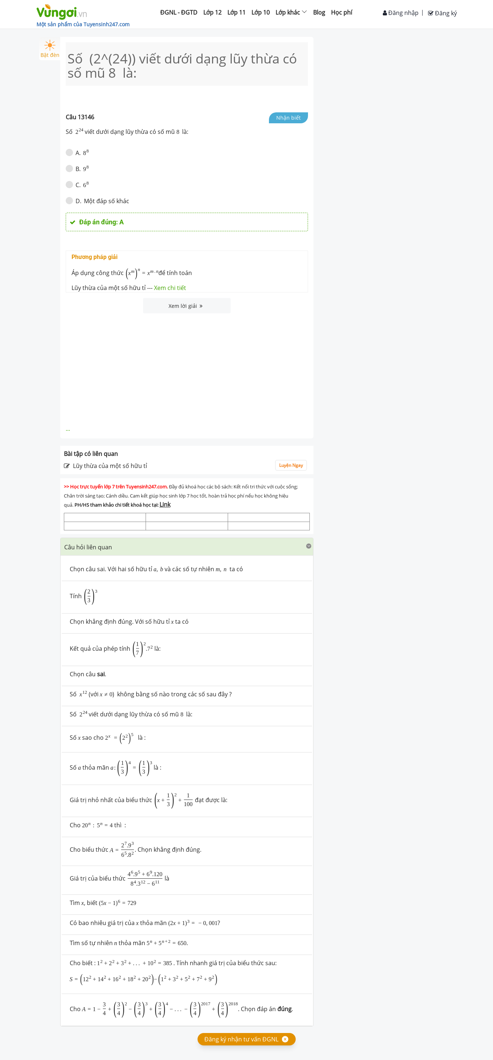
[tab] (187, 547)
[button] (187, 546)
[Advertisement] (187, 368)
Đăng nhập (401, 13)
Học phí (341, 12)
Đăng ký (442, 13)
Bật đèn (50, 49)
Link (164, 504)
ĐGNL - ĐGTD (178, 12)
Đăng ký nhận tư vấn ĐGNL (241, 1039)
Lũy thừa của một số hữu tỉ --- (129, 288)
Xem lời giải (186, 305)
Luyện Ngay (291, 465)
